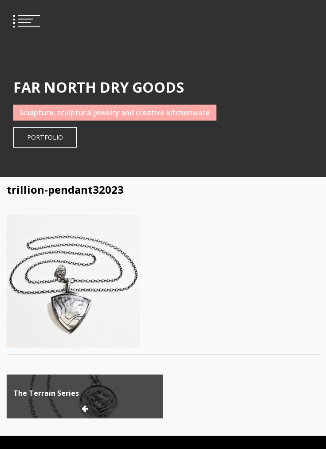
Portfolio (45, 137)
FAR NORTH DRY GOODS (98, 87)
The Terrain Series (46, 393)
